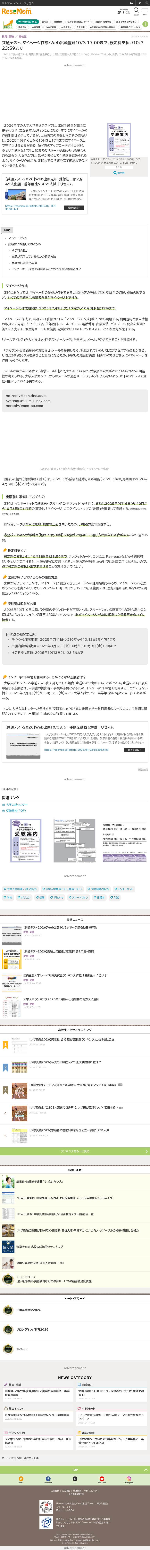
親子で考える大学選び (126, 22)
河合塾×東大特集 (103, 22)
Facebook (48, 1483)
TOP (75, 1469)
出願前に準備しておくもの (24, 244)
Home (21, 1483)
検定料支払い (20, 250)
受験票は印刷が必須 (24, 262)
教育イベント (16, 1408)
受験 (42, 897)
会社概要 (77, 1491)
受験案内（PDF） (16, 810)
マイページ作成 (17, 238)
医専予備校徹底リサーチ (78, 22)
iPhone (58, 897)
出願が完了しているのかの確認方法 (34, 256)
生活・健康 (88, 1408)
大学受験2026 (100, 889)
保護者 (101, 897)
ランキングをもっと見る (75, 1151)
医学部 (45, 22)
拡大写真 (121, 173)
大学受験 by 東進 (27, 22)
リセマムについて (91, 1491)
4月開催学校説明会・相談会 (102, 27)
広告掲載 (66, 1491)
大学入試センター (16, 804)
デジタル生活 (17, 1432)
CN (127, 13)
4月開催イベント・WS (130, 27)
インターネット (125, 889)
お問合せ (55, 1491)
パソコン (25, 897)
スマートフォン (80, 897)
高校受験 (22, 27)
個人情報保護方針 (76, 1494)
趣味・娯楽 (88, 1432)
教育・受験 (15, 1384)
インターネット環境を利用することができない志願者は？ (46, 269)
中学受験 (36, 27)
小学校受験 (51, 27)
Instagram (129, 1483)
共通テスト (66, 27)
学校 (9, 897)
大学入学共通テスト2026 (22, 889)
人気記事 (81, 27)
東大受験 (58, 22)
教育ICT (87, 1384)
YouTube (102, 1483)
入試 (116, 897)
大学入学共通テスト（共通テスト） (64, 889)
